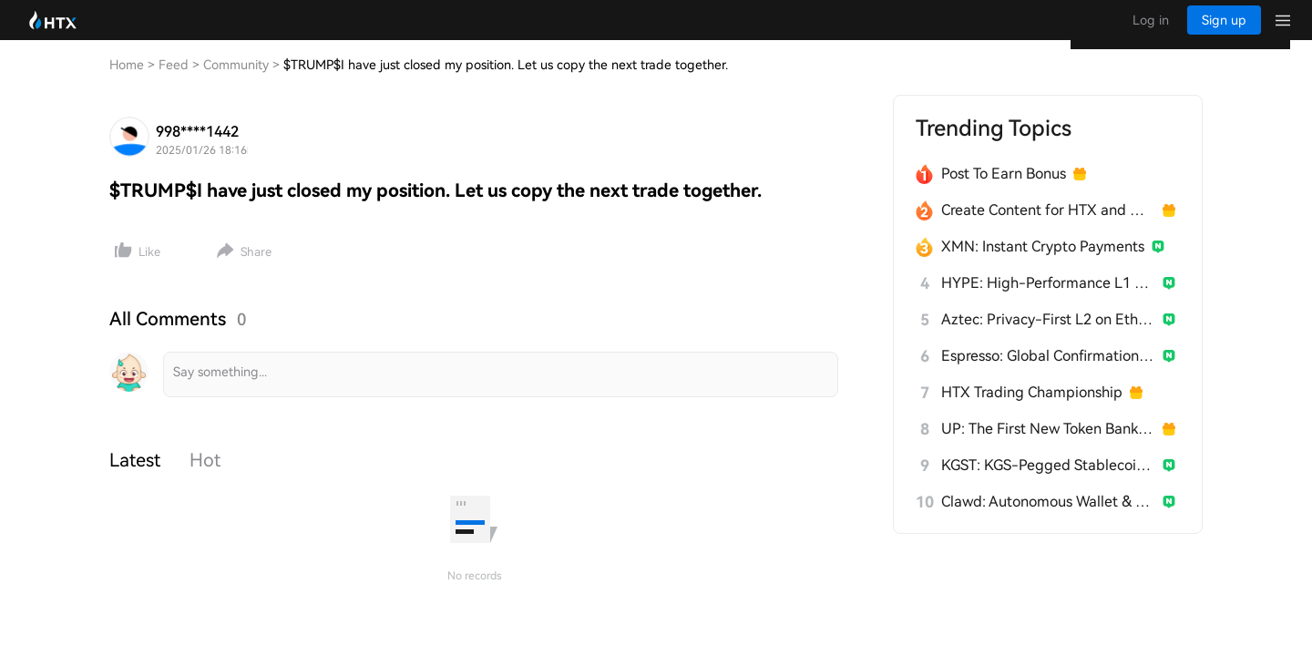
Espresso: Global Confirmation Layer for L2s (1048, 374)
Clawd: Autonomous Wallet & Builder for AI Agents (1048, 519)
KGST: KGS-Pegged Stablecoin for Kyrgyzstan (1048, 483)
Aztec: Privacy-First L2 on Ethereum (1048, 337)
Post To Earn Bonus (1003, 191)
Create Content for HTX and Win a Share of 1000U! (1048, 228)
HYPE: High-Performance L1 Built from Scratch (1048, 301)
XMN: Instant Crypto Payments (1042, 264)
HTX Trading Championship (1031, 410)
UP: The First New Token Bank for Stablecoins (1048, 447)
